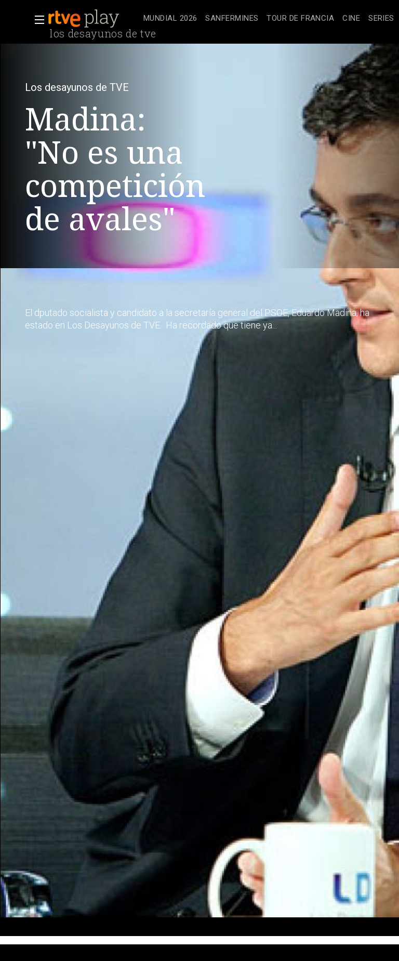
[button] (36, 19)
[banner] (93, 18)
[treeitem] (170, 19)
